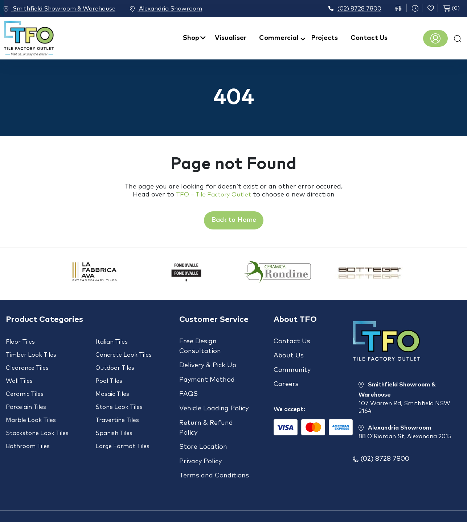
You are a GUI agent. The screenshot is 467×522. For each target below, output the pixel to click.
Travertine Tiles (117, 407)
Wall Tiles (19, 374)
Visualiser (230, 38)
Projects (324, 38)
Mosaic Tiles (112, 385)
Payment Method (207, 374)
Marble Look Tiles (31, 407)
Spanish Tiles (113, 418)
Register (435, 38)
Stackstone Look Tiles (37, 418)
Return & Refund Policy (206, 414)
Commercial (279, 38)
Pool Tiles (108, 374)
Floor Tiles (20, 342)
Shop (191, 38)
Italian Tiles (111, 342)
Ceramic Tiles (25, 385)
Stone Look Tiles (119, 396)
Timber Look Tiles (31, 353)
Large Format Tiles (122, 429)
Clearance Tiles (27, 363)
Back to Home (233, 220)
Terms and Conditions (214, 454)
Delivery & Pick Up (207, 363)
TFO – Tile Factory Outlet (213, 194)
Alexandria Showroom (174, 9)
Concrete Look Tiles (123, 353)
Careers (286, 376)
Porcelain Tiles (26, 396)
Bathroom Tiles (28, 429)
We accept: (289, 398)
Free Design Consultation (200, 346)
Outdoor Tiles (114, 363)
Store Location (203, 430)
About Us (289, 353)
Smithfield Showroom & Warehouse (59, 9)
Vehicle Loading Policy (214, 397)
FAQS (188, 386)
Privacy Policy (200, 442)
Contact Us (369, 38)
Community (292, 364)
